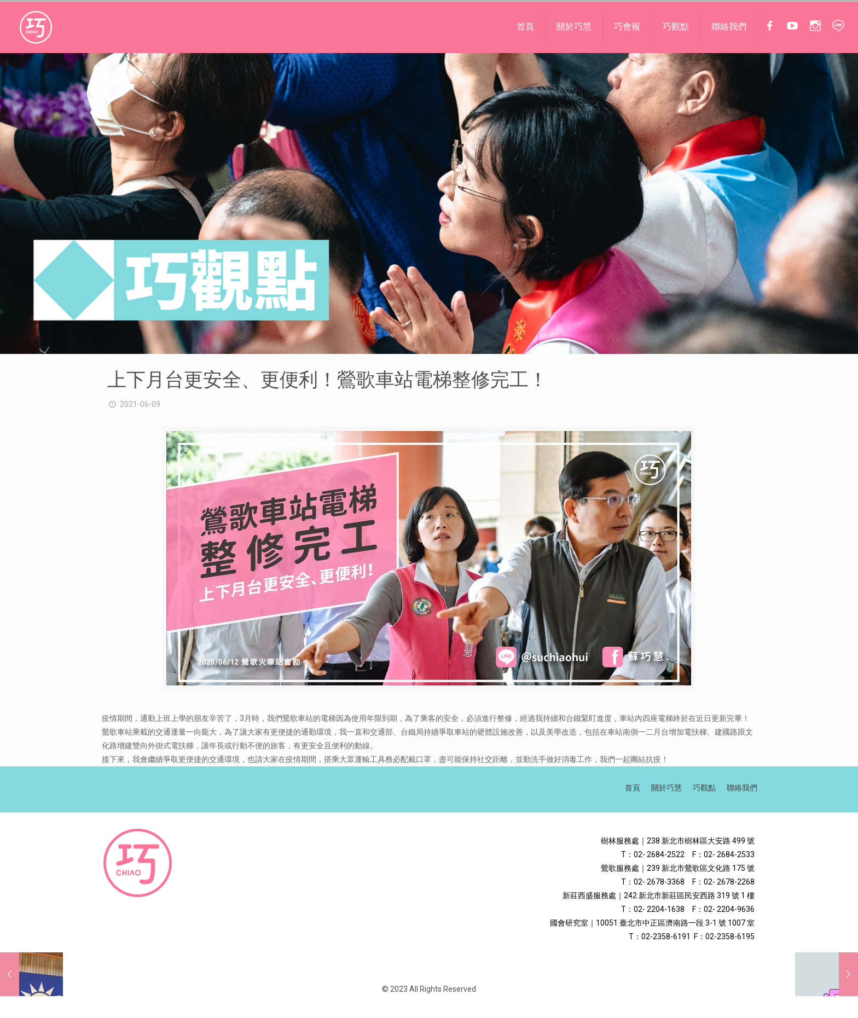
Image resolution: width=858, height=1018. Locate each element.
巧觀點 (704, 787)
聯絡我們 (742, 787)
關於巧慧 (666, 787)
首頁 (632, 787)
